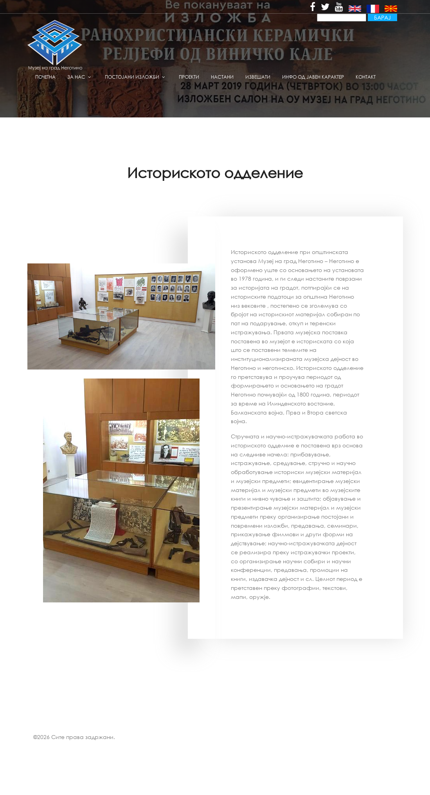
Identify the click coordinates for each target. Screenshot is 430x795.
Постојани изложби (132, 77)
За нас (76, 77)
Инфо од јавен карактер (313, 77)
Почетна (45, 77)
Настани (222, 77)
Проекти (189, 77)
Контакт (366, 77)
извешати (257, 77)
